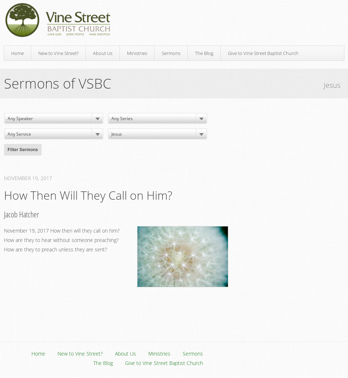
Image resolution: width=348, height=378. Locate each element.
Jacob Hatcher (21, 214)
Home (17, 53)
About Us (103, 53)
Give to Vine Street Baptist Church (263, 53)
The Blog (204, 53)
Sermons (171, 53)
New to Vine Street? (58, 53)
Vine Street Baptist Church (58, 20)
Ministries (137, 53)
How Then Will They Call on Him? (88, 195)
